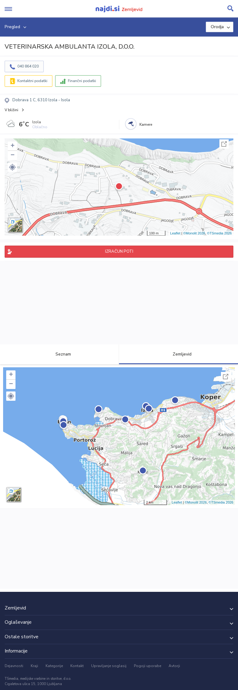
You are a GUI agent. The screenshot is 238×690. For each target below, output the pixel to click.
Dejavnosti (14, 665)
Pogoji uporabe (147, 665)
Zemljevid (178, 354)
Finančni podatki (82, 80)
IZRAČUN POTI (119, 251)
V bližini (11, 109)
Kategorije (54, 665)
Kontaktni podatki (32, 80)
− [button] (13, 155)
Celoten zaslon (224, 144)
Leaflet (175, 233)
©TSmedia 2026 (219, 233)
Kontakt (77, 665)
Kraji (34, 665)
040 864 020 (28, 66)
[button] (12, 167)
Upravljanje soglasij (108, 665)
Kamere (145, 124)
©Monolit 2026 (194, 233)
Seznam (59, 354)
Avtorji (174, 665)
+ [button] (13, 146)
